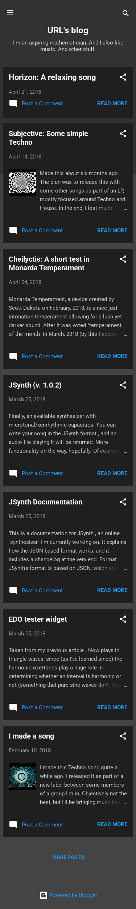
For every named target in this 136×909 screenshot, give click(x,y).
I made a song (31, 736)
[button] (123, 78)
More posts (68, 857)
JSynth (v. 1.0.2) (35, 385)
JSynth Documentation (45, 502)
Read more (112, 103)
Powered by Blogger (68, 895)
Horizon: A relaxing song (52, 77)
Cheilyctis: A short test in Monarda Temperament (49, 263)
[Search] (125, 15)
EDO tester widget (38, 619)
